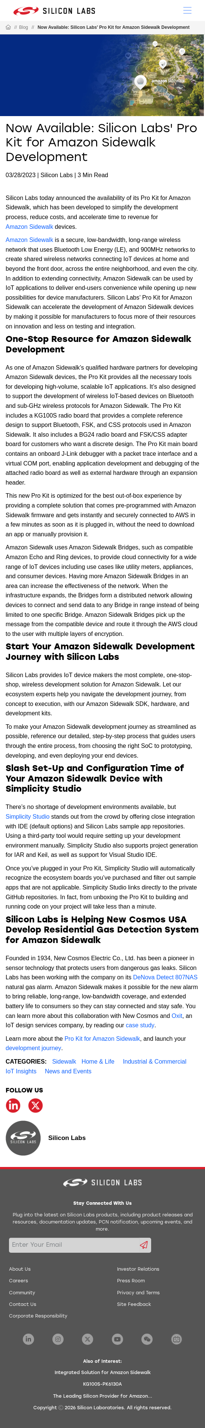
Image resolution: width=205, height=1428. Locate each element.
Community (22, 1293)
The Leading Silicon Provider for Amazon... (102, 1396)
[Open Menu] (187, 9)
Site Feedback (134, 1305)
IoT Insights (21, 1071)
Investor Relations (138, 1269)
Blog (23, 27)
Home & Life (98, 1061)
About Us (20, 1269)
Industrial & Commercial (154, 1061)
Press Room (131, 1281)
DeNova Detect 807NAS (165, 977)
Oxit (177, 1016)
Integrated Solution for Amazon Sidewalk (103, 1373)
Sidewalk (64, 1061)
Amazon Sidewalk (29, 227)
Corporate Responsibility (38, 1316)
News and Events (68, 1071)
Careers (18, 1281)
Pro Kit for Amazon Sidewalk (102, 1039)
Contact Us (22, 1305)
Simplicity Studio (27, 816)
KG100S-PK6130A (102, 1384)
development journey (33, 1048)
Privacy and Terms (138, 1293)
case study (140, 1025)
